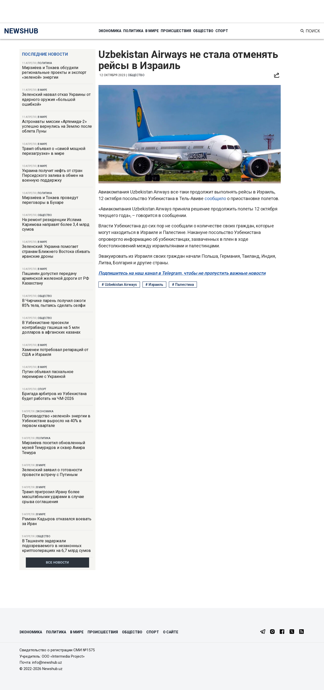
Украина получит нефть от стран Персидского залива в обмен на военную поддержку (52, 175)
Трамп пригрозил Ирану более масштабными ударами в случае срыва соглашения (53, 496)
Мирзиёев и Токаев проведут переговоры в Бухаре (50, 200)
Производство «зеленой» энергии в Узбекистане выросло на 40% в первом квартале (56, 421)
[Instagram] (272, 632)
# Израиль (154, 285)
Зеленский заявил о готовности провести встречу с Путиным (52, 472)
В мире (152, 31)
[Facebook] (282, 632)
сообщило (216, 198)
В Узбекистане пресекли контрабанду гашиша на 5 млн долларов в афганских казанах (51, 327)
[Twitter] (292, 632)
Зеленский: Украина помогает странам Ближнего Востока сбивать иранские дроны (56, 251)
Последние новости (45, 54)
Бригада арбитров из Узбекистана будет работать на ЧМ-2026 (54, 396)
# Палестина (183, 285)
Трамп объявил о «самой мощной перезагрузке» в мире (53, 151)
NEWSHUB (21, 31)
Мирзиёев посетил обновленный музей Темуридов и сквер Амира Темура (53, 447)
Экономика (110, 31)
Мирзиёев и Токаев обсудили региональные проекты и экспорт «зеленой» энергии (54, 72)
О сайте (170, 632)
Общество (203, 31)
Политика (133, 31)
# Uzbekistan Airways (119, 285)
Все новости (57, 562)
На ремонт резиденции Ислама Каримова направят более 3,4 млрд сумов (55, 224)
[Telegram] (263, 632)
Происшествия (176, 31)
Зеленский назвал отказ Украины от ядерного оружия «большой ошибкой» (56, 99)
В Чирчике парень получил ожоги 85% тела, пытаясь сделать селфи (54, 303)
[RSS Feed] (301, 632)
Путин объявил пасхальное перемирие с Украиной (47, 374)
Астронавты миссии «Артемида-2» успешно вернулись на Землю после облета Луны (57, 126)
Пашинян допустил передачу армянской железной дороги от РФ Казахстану (55, 278)
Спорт (221, 31)
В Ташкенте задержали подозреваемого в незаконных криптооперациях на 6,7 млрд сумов (56, 545)
